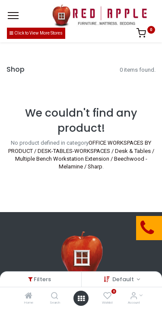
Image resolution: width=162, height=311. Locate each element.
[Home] (28, 296)
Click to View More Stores (36, 33)
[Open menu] (81, 298)
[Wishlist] (107, 296)
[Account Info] (134, 296)
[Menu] (13, 15)
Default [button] (123, 279)
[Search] (55, 296)
